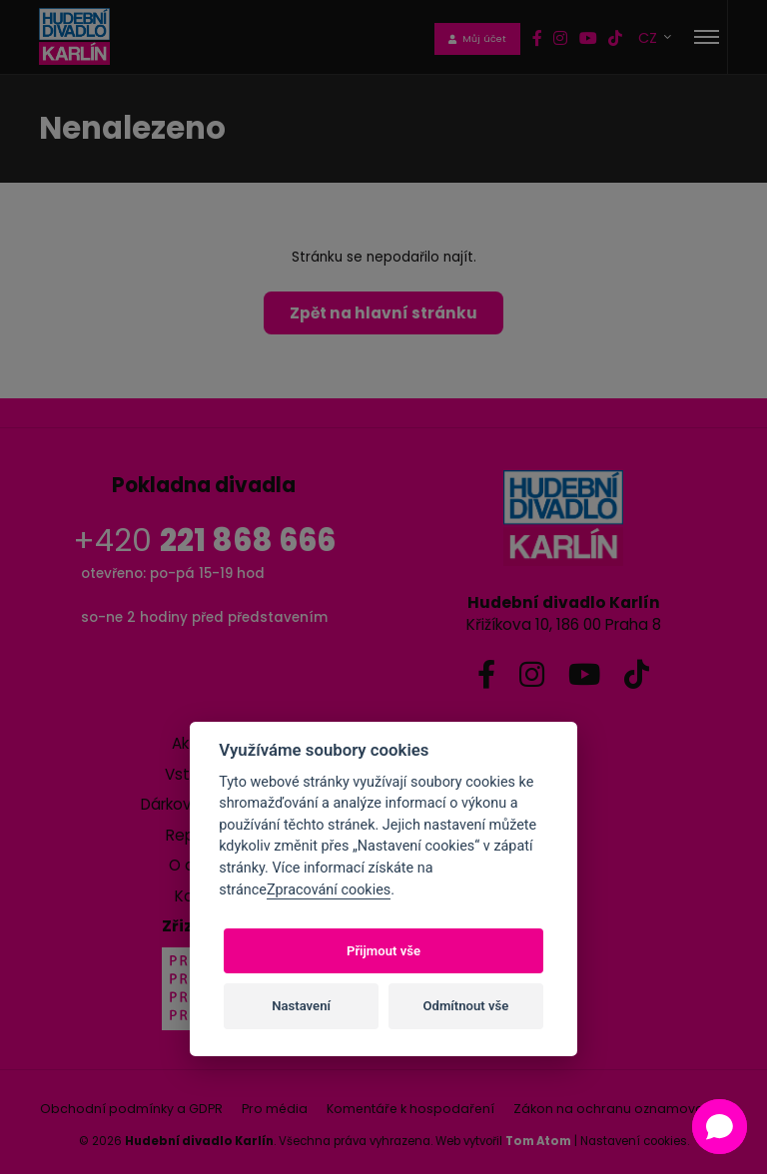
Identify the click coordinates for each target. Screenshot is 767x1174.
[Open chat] (719, 1126)
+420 (204, 540)
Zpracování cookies (328, 889)
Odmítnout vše (466, 1005)
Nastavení (301, 1005)
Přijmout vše (383, 950)
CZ (649, 37)
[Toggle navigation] (706, 37)
